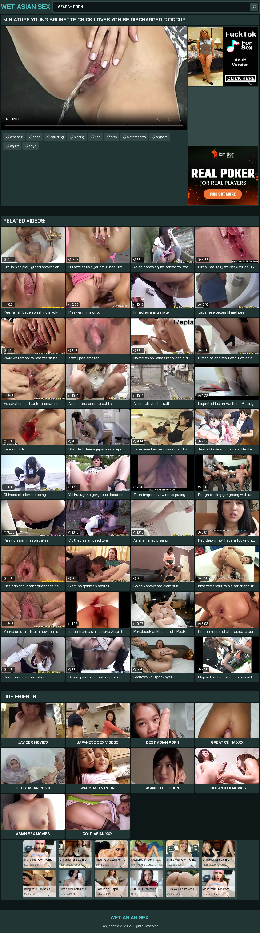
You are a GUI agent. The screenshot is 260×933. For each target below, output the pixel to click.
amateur (16, 137)
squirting (57, 137)
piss (114, 137)
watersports (136, 137)
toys (32, 146)
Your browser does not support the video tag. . (94, 78)
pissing (79, 137)
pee (97, 137)
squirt (14, 146)
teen (36, 137)
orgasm (162, 137)
